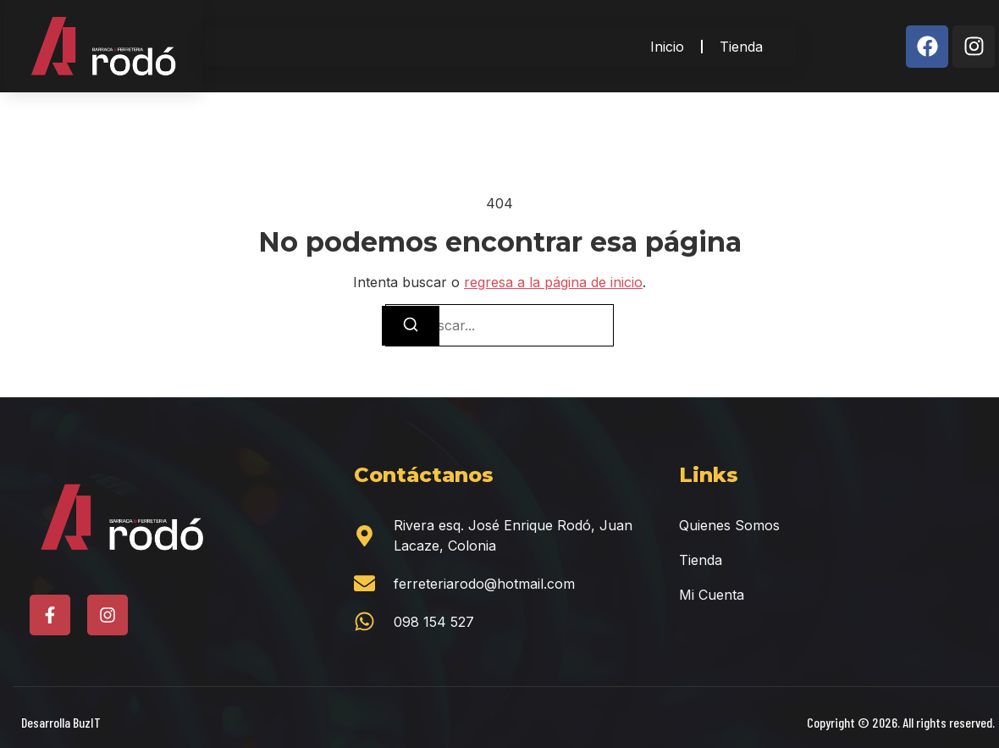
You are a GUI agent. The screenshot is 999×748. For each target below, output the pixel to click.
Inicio (667, 46)
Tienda (741, 46)
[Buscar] (410, 326)
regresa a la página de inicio (553, 282)
